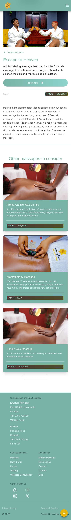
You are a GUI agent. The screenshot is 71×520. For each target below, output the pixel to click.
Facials (13, 466)
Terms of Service (49, 508)
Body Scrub (16, 462)
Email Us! (15, 443)
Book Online (45, 462)
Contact (43, 466)
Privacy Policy (9, 508)
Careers (43, 470)
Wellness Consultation (21, 474)
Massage (14, 457)
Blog (41, 474)
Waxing (14, 470)
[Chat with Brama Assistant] (64, 513)
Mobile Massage (47, 457)
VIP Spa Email (17, 420)
